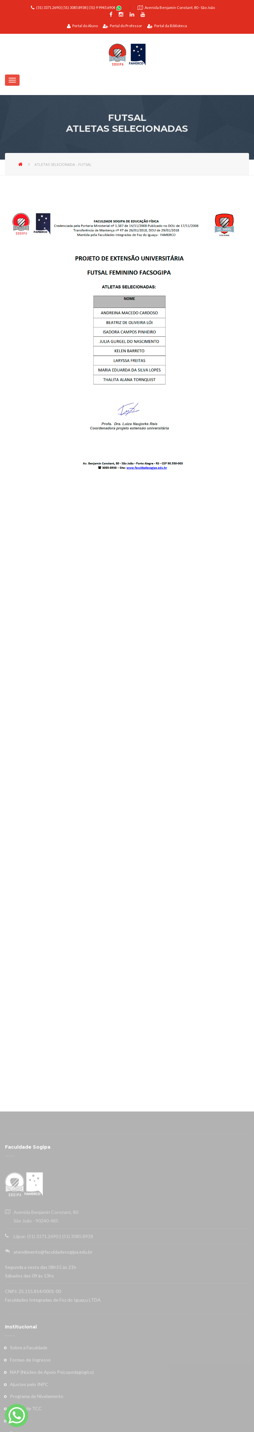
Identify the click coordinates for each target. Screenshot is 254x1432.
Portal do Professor (122, 26)
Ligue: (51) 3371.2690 (36, 1372)
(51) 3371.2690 (48, 7)
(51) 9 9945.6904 (102, 7)
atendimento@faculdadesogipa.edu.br (53, 1387)
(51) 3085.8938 (74, 7)
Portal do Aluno (82, 26)
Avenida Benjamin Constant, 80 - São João (180, 7)
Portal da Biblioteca (167, 26)
